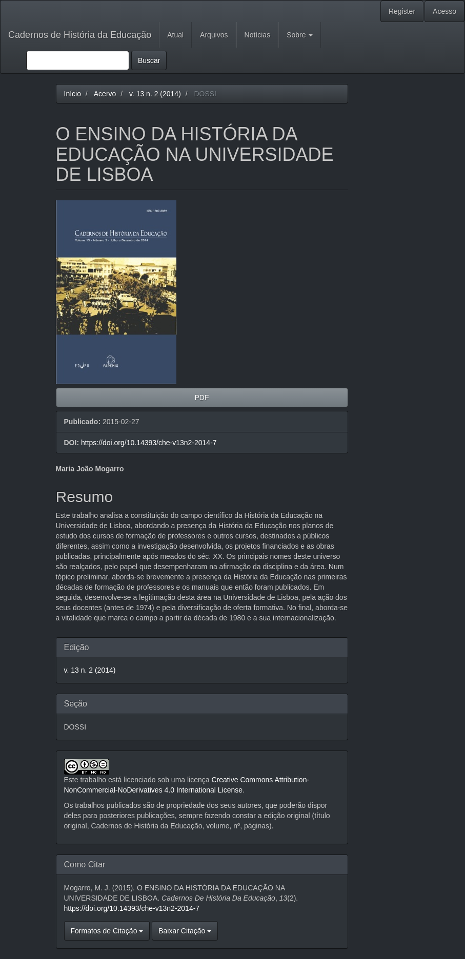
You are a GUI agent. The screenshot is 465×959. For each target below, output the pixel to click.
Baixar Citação (184, 931)
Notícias (258, 35)
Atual (175, 35)
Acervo (105, 94)
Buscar (149, 60)
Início (72, 94)
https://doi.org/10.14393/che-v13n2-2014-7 (149, 443)
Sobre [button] (300, 35)
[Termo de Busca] (77, 60)
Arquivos (214, 35)
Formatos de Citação (107, 931)
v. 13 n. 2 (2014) (155, 94)
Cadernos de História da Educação (79, 35)
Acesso (444, 11)
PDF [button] (202, 397)
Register (402, 11)
